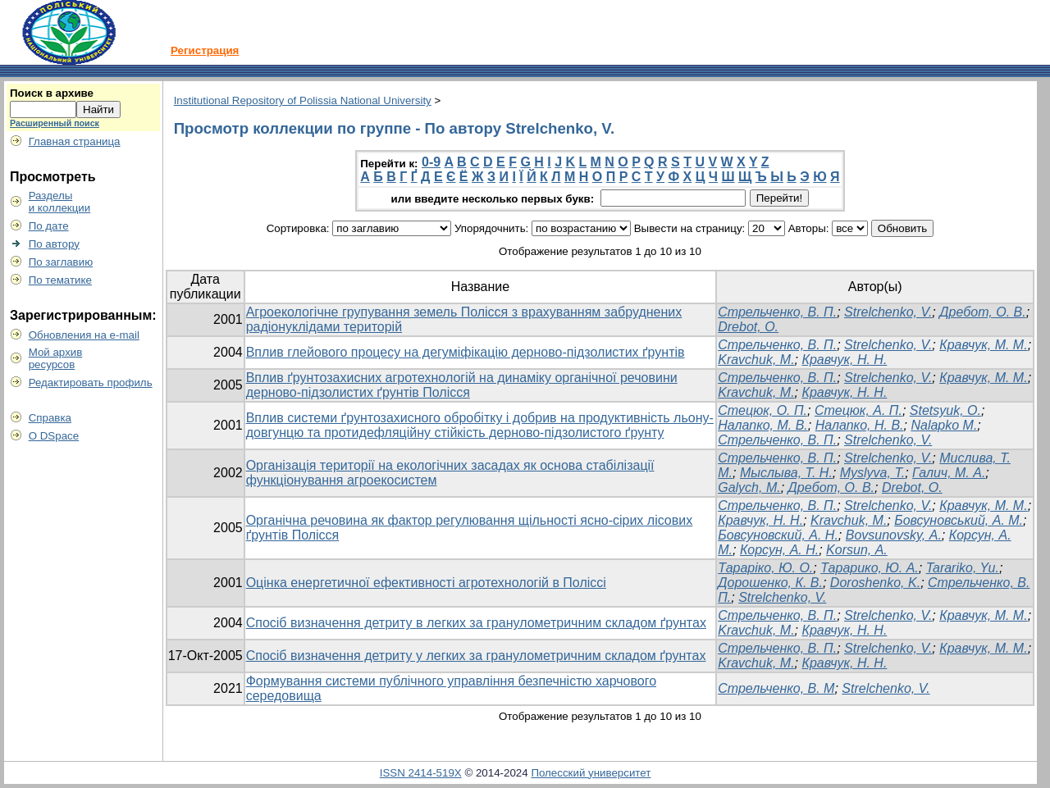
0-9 (431, 162)
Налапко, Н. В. (859, 425)
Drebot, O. (912, 487)
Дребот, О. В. (982, 312)
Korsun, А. (857, 550)
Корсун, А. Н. (779, 550)
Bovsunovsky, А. (894, 535)
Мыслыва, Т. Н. (786, 473)
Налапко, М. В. (763, 425)
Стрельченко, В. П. (777, 312)
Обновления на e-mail (84, 335)
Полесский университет (591, 773)
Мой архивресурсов (56, 358)
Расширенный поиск (54, 123)
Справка (50, 418)
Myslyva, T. (872, 473)
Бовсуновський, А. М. (958, 520)
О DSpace (54, 436)
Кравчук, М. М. (983, 345)
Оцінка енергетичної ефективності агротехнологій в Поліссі (426, 583)
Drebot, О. (748, 327)
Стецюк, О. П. (762, 410)
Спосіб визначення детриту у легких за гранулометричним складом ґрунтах (476, 656)
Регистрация (205, 50)
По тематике (60, 280)
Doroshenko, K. (875, 583)
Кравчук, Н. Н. (844, 360)
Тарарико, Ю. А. (869, 568)
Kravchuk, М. (848, 520)
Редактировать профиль (91, 382)
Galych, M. (749, 487)
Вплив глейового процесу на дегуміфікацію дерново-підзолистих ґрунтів (465, 352)
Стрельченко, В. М (776, 688)
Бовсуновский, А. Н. (778, 535)
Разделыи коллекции (60, 201)
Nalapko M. (944, 425)
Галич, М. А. (948, 473)
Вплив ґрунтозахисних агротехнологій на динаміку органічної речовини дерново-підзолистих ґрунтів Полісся (462, 385)
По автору (54, 244)
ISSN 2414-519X (421, 773)
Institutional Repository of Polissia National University (302, 100)
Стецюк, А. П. (858, 410)
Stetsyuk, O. (945, 410)
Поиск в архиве (52, 93)
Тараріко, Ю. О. (765, 568)
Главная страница (75, 141)
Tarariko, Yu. (962, 568)
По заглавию (61, 262)
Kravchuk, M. (756, 360)
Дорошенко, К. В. (770, 583)
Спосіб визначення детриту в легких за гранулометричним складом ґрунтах (476, 623)
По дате (49, 226)
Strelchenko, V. (888, 312)
